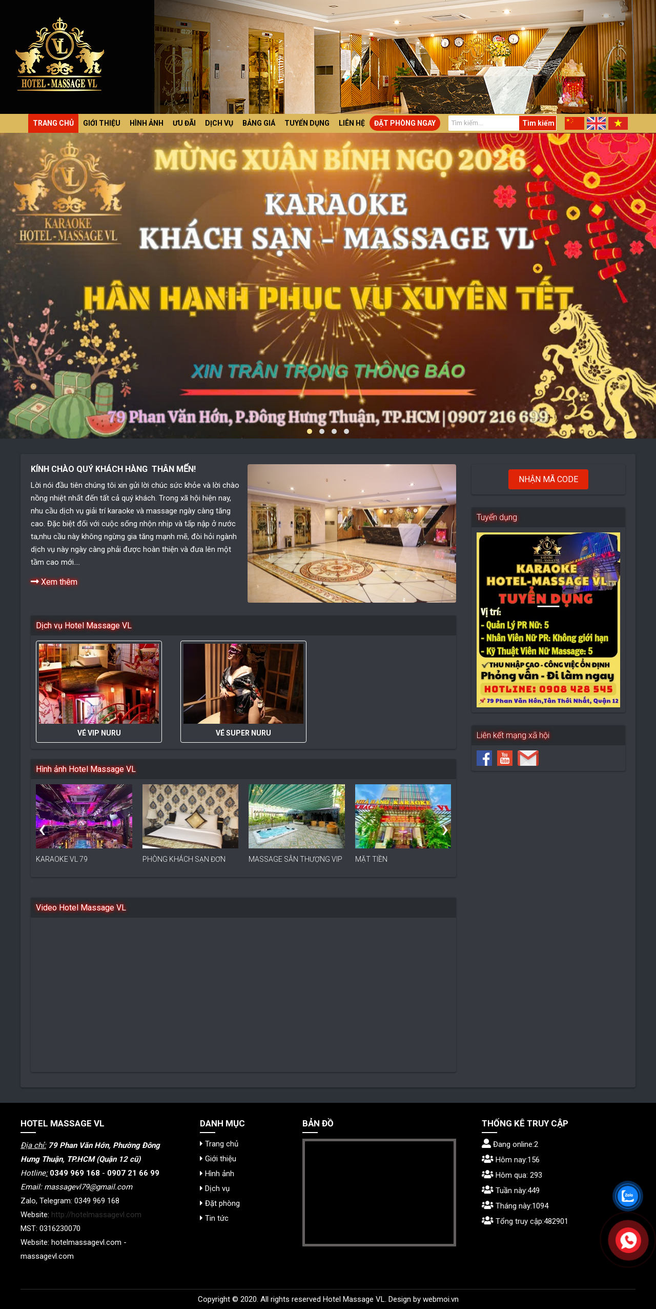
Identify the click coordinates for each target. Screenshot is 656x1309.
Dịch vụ (219, 123)
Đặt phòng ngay (405, 123)
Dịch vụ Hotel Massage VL (84, 625)
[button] (309, 431)
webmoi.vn (441, 1299)
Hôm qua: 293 (512, 1175)
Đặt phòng (220, 1203)
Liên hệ (352, 123)
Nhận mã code (548, 479)
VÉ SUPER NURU (243, 733)
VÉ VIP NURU (99, 733)
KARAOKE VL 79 (62, 859)
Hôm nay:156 (511, 1159)
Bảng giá (258, 123)
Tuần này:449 (511, 1190)
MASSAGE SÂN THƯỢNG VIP (295, 859)
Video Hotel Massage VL (81, 908)
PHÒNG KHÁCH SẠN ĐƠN (183, 859)
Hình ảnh (146, 123)
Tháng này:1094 (515, 1206)
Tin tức (214, 1218)
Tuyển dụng (307, 123)
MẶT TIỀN (371, 859)
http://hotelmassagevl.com (96, 1214)
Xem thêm (54, 582)
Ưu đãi (184, 123)
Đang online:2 (510, 1144)
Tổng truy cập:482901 (525, 1221)
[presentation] (42, 828)
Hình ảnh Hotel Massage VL (86, 769)
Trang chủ (53, 123)
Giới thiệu (101, 123)
